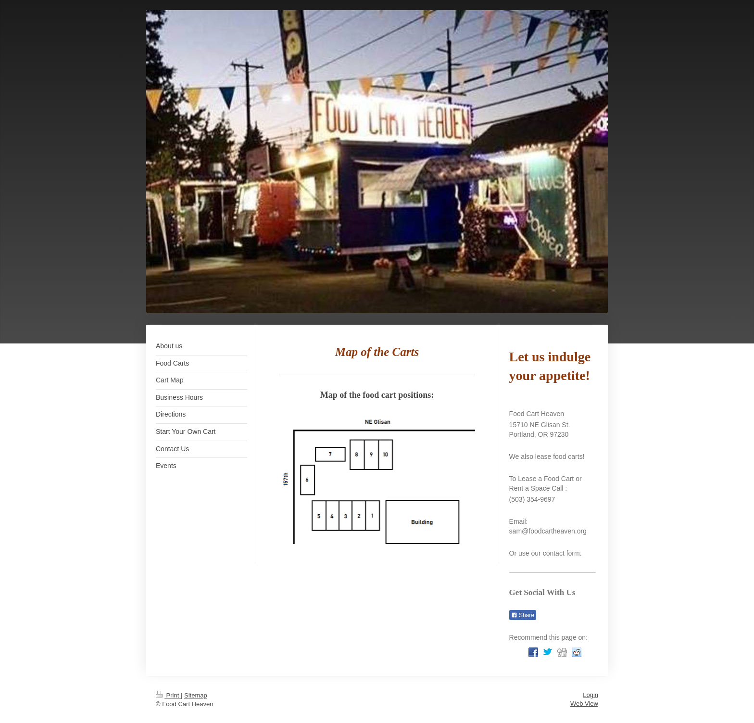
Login (590, 694)
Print (168, 695)
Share (522, 615)
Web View (584, 703)
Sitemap (195, 695)
